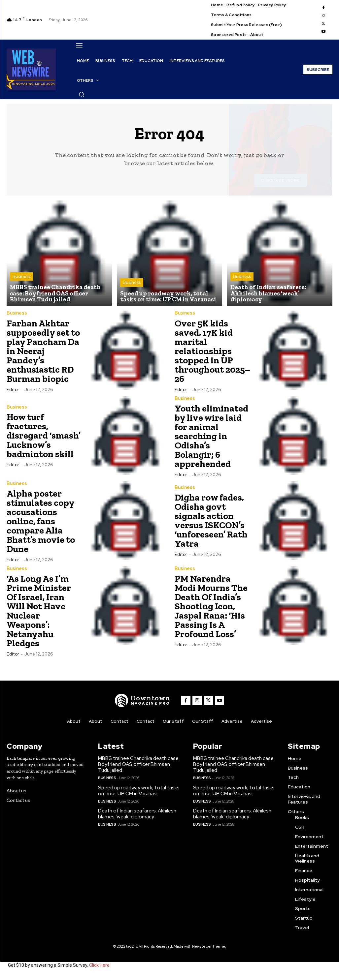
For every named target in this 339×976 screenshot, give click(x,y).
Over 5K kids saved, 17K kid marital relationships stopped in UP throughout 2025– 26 (212, 351)
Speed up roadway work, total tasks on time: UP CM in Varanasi (139, 790)
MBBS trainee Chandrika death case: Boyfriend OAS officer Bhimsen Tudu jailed (139, 764)
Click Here (99, 965)
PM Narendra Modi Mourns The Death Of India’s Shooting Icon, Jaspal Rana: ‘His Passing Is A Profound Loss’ (211, 606)
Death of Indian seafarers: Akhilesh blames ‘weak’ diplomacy (137, 814)
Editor (13, 389)
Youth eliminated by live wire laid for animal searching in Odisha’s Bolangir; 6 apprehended (211, 436)
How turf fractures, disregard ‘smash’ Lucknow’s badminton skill (44, 436)
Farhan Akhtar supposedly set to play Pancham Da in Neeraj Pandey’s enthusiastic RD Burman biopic (43, 351)
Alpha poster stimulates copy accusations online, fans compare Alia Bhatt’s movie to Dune (41, 521)
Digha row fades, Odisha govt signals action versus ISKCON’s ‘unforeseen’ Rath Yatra (211, 520)
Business (21, 277)
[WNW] (143, 700)
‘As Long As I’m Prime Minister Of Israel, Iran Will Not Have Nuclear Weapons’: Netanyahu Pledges (39, 611)
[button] (82, 94)
